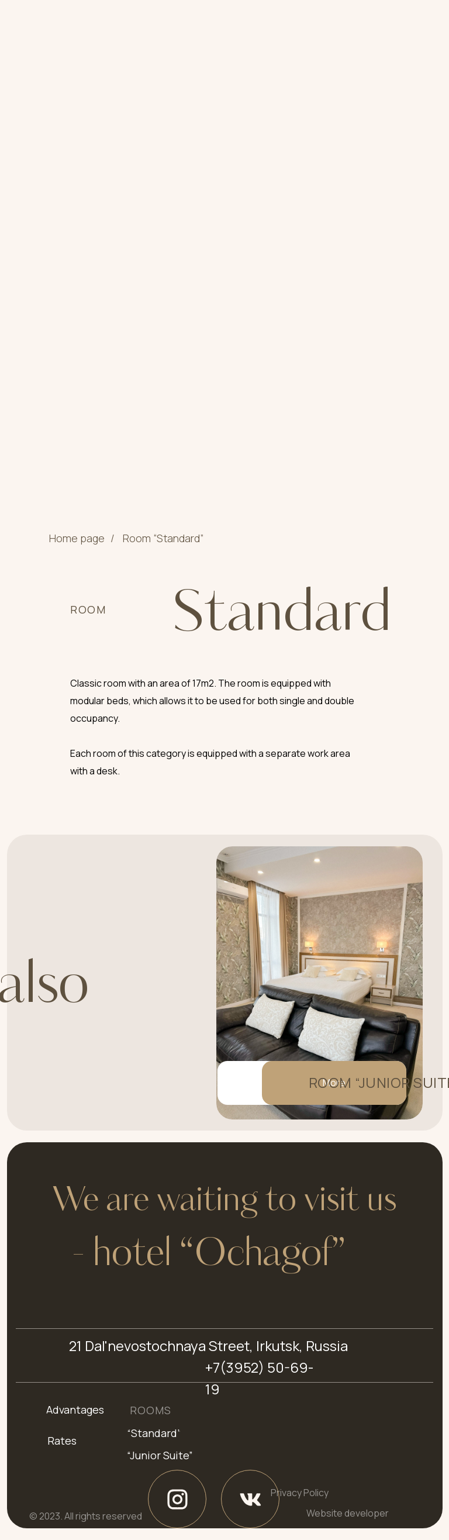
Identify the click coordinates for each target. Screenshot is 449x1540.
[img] (319, 982)
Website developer (347, 1513)
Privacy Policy (300, 1492)
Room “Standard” (163, 538)
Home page (77, 538)
